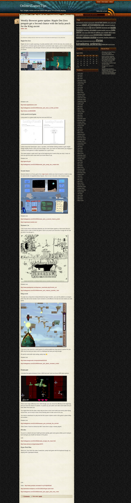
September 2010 (82, 190)
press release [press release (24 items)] (83, 37)
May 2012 (80, 164)
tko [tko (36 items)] (100, 44)
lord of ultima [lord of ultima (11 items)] (95, 32)
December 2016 (82, 99)
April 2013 (80, 151)
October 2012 (81, 158)
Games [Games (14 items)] (98, 28)
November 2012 (82, 157)
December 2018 (82, 80)
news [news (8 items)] (113, 32)
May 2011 (80, 179)
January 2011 (81, 184)
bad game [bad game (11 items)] (103, 22)
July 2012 (80, 160)
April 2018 (80, 90)
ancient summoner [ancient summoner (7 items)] (89, 22)
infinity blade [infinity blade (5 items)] (85, 32)
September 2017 (82, 97)
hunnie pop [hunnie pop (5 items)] (108, 30)
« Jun (77, 66)
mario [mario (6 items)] (102, 32)
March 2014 (81, 132)
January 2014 (81, 136)
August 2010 (81, 191)
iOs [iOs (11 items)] (89, 32)
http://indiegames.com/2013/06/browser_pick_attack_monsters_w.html (40, 363)
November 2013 (82, 139)
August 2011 (81, 174)
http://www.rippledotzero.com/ (29, 105)
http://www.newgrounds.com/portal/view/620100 (34, 360)
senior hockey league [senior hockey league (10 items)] (106, 37)
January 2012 (81, 171)
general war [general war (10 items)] (106, 27)
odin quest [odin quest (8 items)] (79, 35)
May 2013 (80, 150)
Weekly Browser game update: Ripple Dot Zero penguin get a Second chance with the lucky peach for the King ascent (45, 23)
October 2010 (81, 188)
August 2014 (81, 125)
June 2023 (80, 73)
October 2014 (81, 122)
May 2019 (80, 78)
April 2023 (80, 75)
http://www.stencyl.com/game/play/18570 (32, 444)
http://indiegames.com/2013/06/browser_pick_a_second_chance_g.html (40, 219)
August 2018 (81, 83)
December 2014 (82, 118)
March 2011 (81, 183)
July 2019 (80, 76)
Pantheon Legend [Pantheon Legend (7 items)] (88, 35)
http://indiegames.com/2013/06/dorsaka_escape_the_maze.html (38, 441)
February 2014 (81, 134)
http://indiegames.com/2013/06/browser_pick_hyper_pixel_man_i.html (40, 491)
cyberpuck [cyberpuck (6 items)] (107, 25)
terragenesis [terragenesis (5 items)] (86, 41)
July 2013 (80, 146)
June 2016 (80, 104)
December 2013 (82, 137)
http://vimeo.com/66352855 (28, 111)
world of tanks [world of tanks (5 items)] (111, 44)
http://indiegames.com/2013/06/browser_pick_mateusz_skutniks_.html (40, 290)
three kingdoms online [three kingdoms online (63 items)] (89, 42)
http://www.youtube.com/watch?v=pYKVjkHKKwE (38, 485)
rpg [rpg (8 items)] (98, 37)
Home (98, 2)
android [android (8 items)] (97, 22)
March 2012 (81, 167)
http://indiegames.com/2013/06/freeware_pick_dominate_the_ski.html (40, 423)
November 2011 (82, 172)
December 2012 (82, 155)
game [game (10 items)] (93, 27)
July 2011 (80, 176)
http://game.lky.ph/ (26, 161)
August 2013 (81, 144)
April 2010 (80, 198)
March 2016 (81, 110)
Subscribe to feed (101, 11)
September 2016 (82, 101)
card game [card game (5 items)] (78, 25)
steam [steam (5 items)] (81, 41)
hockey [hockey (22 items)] (79, 30)
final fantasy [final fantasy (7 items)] (79, 27)
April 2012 (80, 165)
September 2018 (82, 82)
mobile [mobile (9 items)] (106, 32)
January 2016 (81, 111)
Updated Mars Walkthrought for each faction (109, 63)
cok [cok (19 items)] (102, 25)
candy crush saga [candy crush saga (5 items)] (111, 22)
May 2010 (80, 197)
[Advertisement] (107, 105)
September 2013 (82, 143)
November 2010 (82, 186)
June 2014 (80, 129)
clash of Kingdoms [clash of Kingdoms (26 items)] (91, 24)
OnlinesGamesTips (33, 6)
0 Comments (27, 496)
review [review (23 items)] (93, 37)
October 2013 (81, 141)
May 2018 (80, 89)
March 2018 (81, 92)
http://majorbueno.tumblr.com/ (29, 222)
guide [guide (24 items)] (113, 27)
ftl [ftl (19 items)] (90, 27)
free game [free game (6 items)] (86, 27)
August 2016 (81, 103)
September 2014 (82, 123)
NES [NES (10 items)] (110, 32)
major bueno (45, 174)
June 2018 (80, 87)
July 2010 (80, 193)
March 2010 (81, 200)
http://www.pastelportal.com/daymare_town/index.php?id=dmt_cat (39, 287)
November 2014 (82, 120)
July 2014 (80, 127)
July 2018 (80, 85)
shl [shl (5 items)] (115, 37)
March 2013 (81, 153)
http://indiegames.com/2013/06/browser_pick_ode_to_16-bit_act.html (39, 108)
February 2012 (81, 169)
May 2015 (80, 115)
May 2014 (80, 130)
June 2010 (80, 195)
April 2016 (80, 108)
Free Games (105, 2)
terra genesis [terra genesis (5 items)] (92, 41)
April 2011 (80, 181)
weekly (40, 496)
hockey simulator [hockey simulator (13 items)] (90, 30)
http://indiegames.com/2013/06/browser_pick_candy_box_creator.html (40, 164)
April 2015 (80, 117)
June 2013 (80, 148)
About (111, 2)
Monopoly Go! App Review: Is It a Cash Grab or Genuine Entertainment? (108, 53)
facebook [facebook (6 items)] (112, 25)
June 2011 (80, 177)
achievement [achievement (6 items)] (79, 22)
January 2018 (81, 96)
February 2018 (81, 94)
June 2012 (80, 162)
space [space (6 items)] (78, 41)
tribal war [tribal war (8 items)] (105, 44)
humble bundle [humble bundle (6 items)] (101, 30)
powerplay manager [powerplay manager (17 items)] (102, 35)
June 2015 (80, 113)
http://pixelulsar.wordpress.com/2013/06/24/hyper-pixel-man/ (37, 488)
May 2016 (80, 106)
